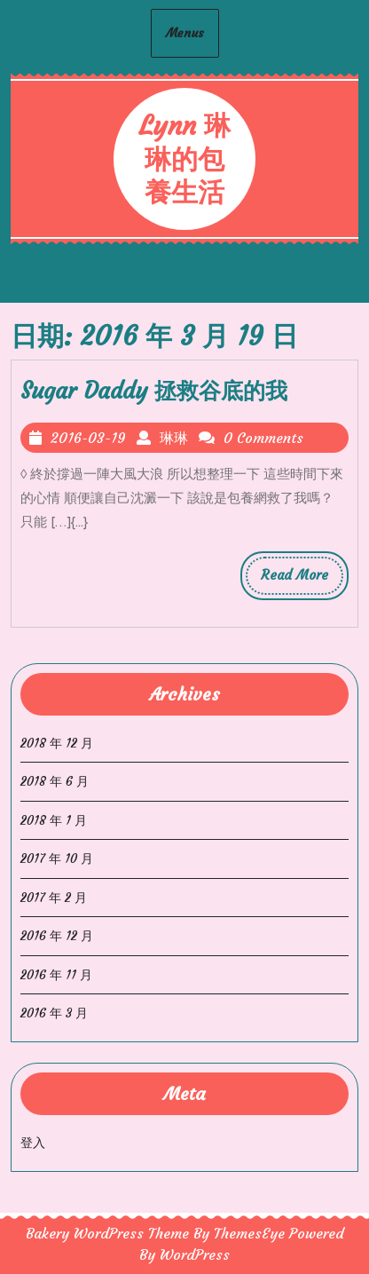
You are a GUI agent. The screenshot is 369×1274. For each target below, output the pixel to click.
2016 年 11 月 (56, 975)
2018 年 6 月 (54, 781)
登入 (32, 1143)
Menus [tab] (185, 33)
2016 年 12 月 (56, 936)
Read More (302, 580)
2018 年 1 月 (53, 820)
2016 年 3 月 (54, 1013)
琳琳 (174, 438)
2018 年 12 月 (56, 743)
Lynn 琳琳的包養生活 (184, 159)
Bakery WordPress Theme (107, 1233)
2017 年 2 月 (53, 898)
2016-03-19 (88, 438)
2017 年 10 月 (56, 858)
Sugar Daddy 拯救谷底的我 (153, 391)
